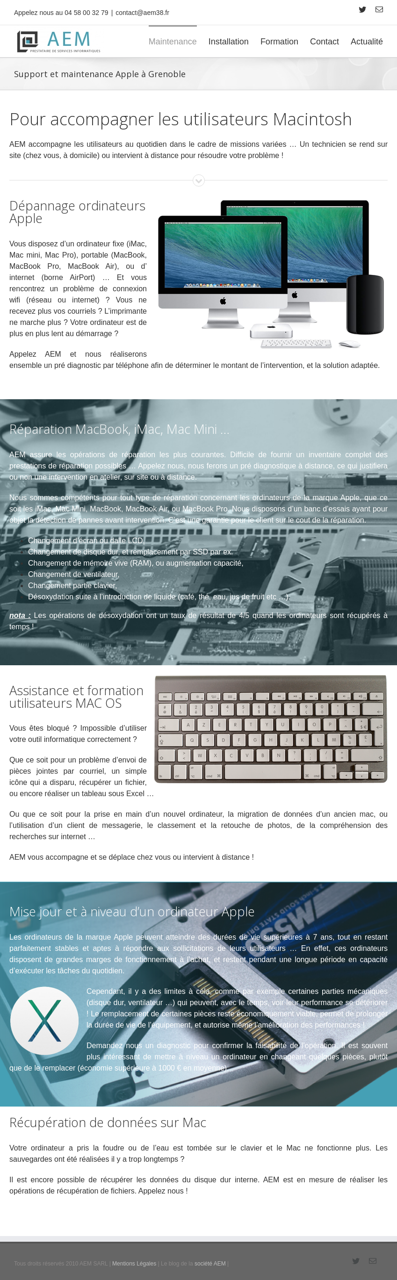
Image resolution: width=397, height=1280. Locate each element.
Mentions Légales (134, 1263)
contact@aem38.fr (142, 12)
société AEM (210, 1263)
